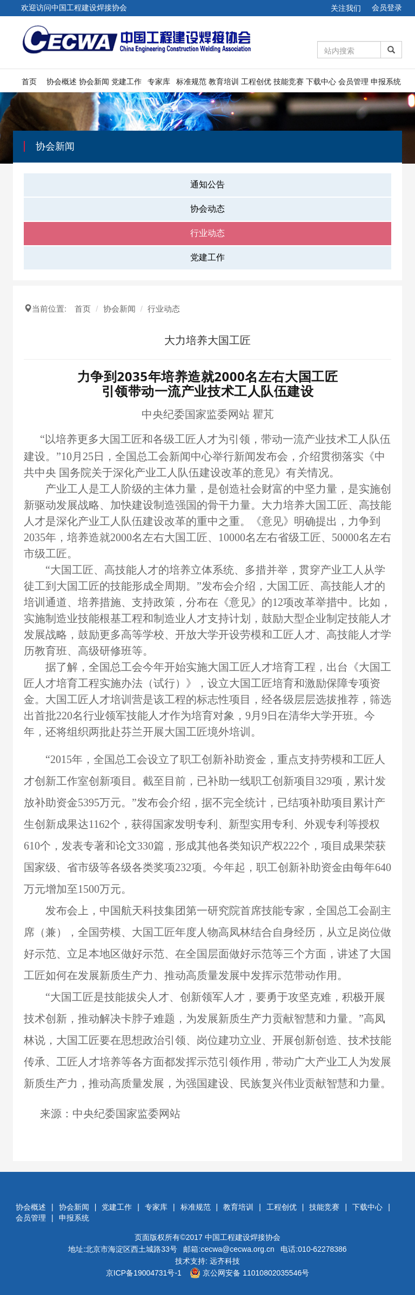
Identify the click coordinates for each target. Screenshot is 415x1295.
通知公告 (207, 184)
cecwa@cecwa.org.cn (237, 1249)
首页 (29, 81)
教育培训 (224, 81)
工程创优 (256, 81)
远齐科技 (225, 1261)
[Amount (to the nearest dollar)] (349, 49)
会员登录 (387, 7)
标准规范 (191, 81)
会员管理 (353, 81)
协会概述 (61, 81)
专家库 (159, 81)
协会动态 (207, 208)
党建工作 (126, 81)
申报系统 (386, 81)
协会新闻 (94, 81)
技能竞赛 (288, 81)
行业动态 (207, 233)
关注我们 (346, 8)
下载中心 (321, 81)
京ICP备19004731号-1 (144, 1273)
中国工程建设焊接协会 (242, 1237)
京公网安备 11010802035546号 (249, 1272)
